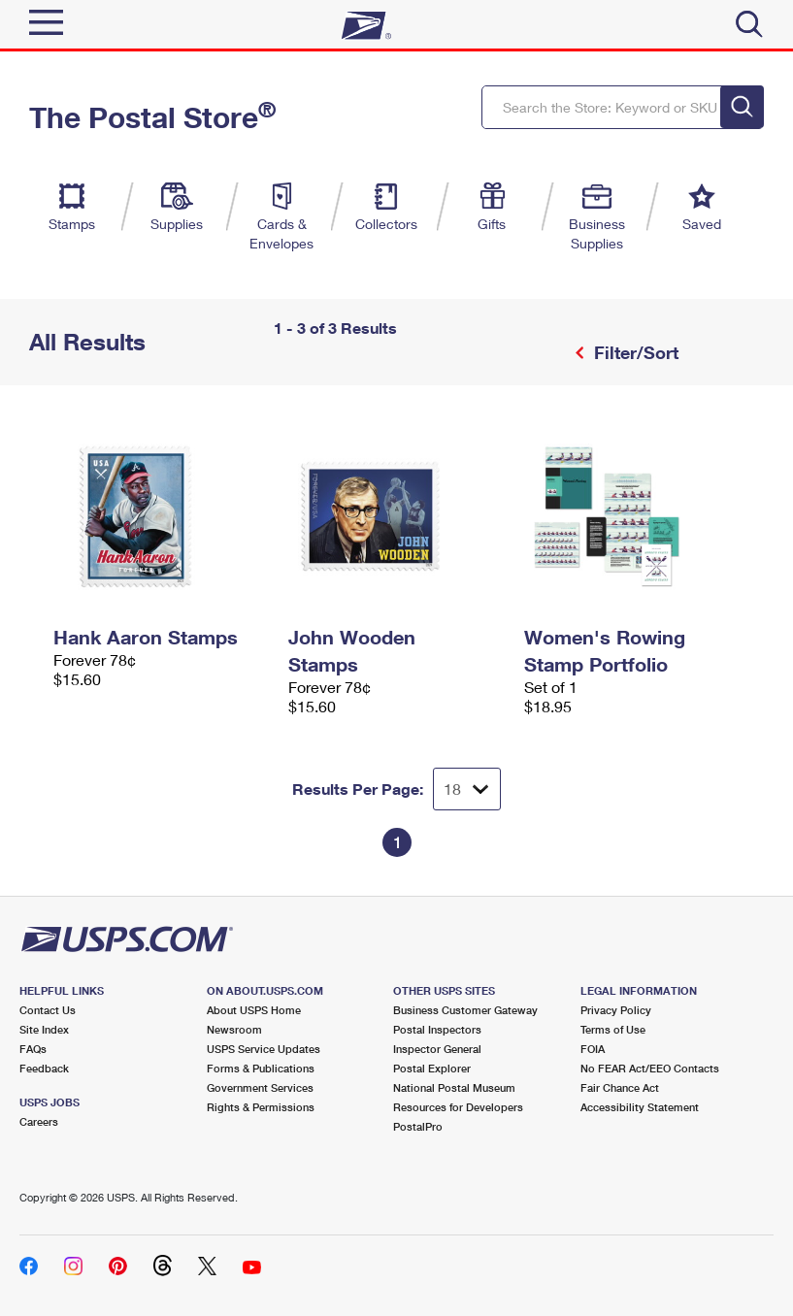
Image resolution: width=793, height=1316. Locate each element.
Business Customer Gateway (465, 1009)
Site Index (44, 1029)
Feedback (44, 1068)
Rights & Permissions (260, 1107)
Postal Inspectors (437, 1029)
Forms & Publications (260, 1068)
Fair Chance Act (619, 1087)
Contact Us (47, 1009)
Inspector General (437, 1048)
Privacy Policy (615, 1009)
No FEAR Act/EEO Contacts (649, 1068)
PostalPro (418, 1126)
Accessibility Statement (639, 1107)
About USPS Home (254, 1009)
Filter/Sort (633, 352)
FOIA (592, 1048)
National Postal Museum (454, 1087)
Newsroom (234, 1029)
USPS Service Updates (263, 1048)
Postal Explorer (432, 1068)
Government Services (260, 1087)
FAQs (33, 1048)
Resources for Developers (458, 1107)
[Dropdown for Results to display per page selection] (467, 789)
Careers (38, 1121)
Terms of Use (612, 1029)
